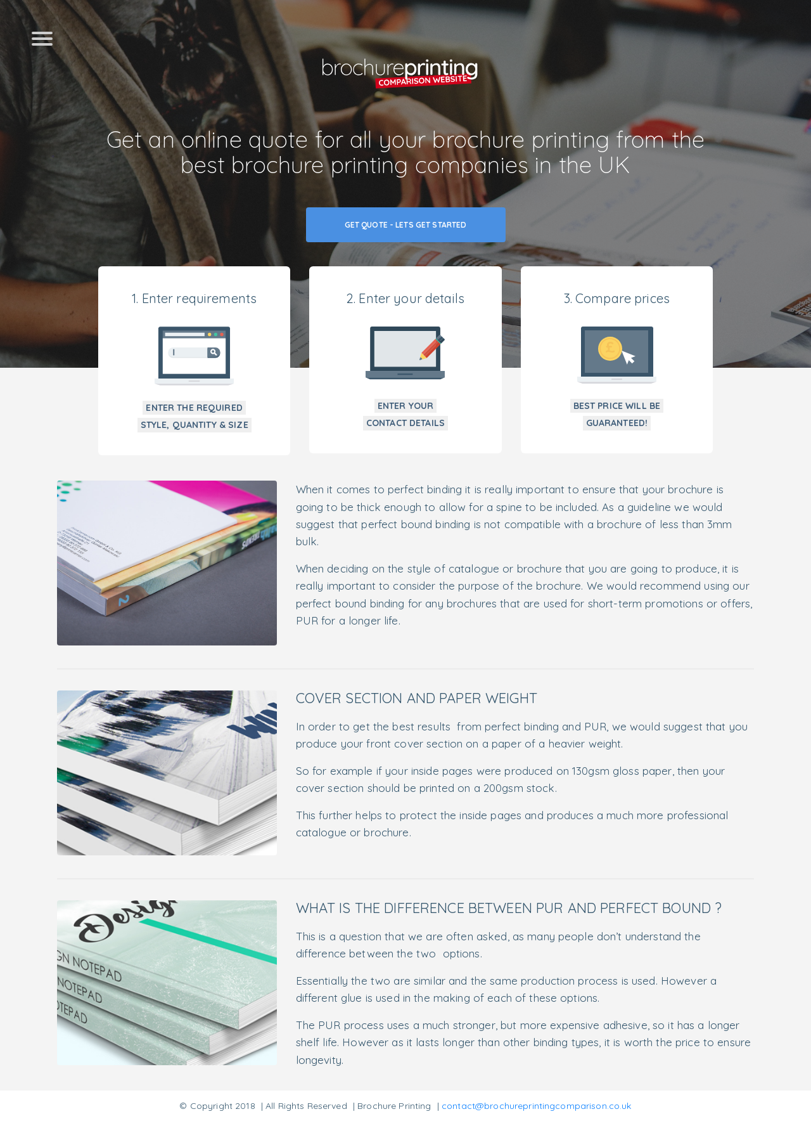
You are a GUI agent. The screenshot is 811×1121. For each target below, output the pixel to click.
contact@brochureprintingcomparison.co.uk (537, 1105)
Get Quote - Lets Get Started (406, 225)
